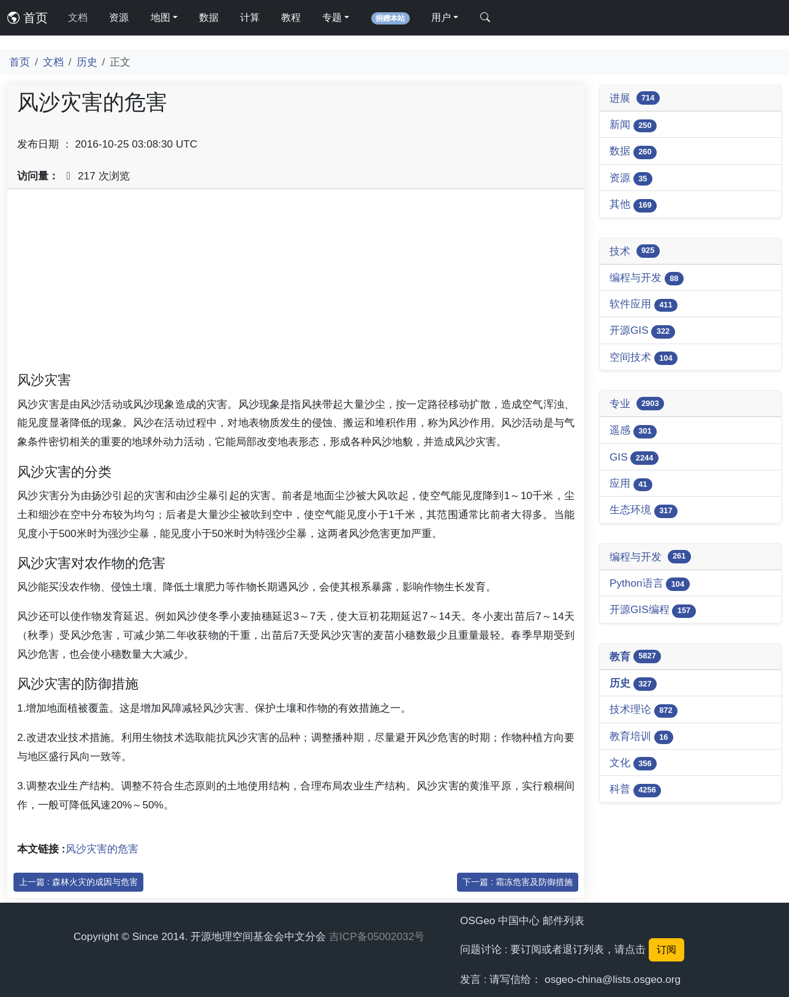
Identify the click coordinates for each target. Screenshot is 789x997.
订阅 (666, 949)
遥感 (633, 431)
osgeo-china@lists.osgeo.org (613, 979)
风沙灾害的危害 (102, 849)
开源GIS (642, 331)
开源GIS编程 (653, 610)
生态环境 (644, 510)
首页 (27, 17)
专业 (637, 403)
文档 (78, 17)
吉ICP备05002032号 (377, 936)
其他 (633, 205)
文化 (633, 763)
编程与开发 (647, 278)
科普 (635, 790)
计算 (250, 17)
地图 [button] (160, 17)
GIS (634, 458)
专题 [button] (332, 17)
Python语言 (650, 584)
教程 (291, 17)
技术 (635, 251)
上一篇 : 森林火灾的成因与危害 (78, 882)
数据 (209, 17)
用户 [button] (441, 17)
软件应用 (644, 305)
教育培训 (641, 737)
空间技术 (644, 358)
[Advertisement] (296, 285)
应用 (631, 484)
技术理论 (644, 710)
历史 (87, 62)
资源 (119, 17)
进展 (635, 98)
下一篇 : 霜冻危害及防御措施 (517, 882)
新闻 (633, 125)
